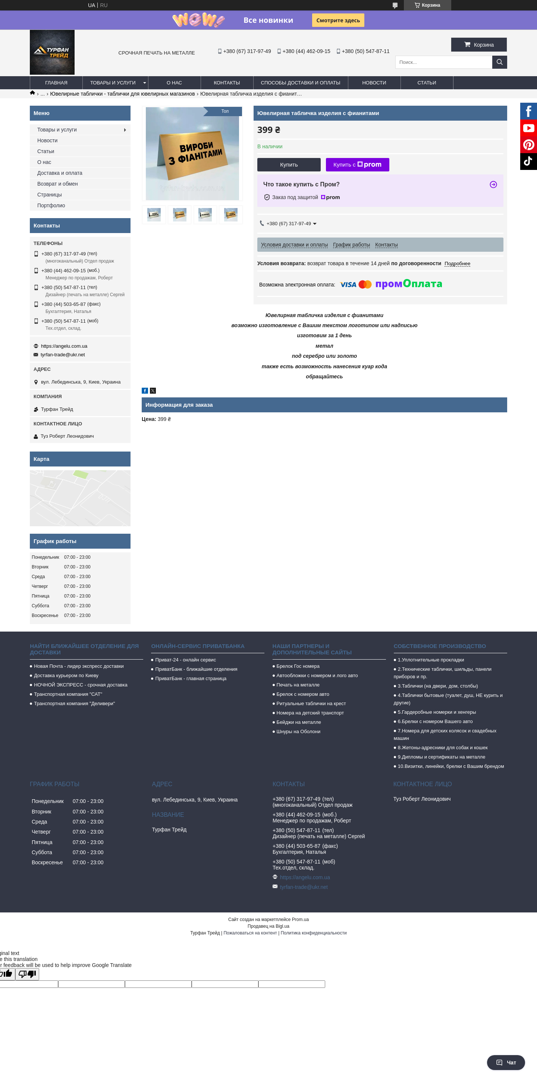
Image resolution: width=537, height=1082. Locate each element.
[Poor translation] (27, 974)
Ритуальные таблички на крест (311, 703)
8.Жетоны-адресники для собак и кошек (443, 747)
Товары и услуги (113, 83)
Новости (374, 83)
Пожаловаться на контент (250, 933)
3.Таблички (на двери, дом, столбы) (438, 686)
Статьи (427, 83)
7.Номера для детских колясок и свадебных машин (445, 734)
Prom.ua (300, 919)
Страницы (49, 195)
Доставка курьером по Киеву (66, 675)
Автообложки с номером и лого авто (317, 675)
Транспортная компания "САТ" (68, 694)
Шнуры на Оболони (299, 731)
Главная (56, 83)
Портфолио (51, 205)
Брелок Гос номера (298, 666)
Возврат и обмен (57, 184)
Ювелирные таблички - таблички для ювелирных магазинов (122, 94)
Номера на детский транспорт (310, 713)
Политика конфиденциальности (314, 933)
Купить (289, 164)
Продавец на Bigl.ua (268, 926)
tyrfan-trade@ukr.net (63, 354)
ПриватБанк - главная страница (190, 678)
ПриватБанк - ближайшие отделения (196, 669)
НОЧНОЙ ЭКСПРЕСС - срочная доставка (80, 685)
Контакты (227, 83)
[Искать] (499, 62)
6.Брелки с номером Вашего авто (435, 721)
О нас (174, 83)
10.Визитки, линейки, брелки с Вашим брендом (451, 766)
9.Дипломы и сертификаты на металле (442, 757)
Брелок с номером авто (303, 694)
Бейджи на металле (299, 722)
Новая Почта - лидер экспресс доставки (79, 666)
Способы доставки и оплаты (300, 83)
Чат (506, 1062)
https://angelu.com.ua (64, 346)
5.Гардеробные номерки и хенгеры (437, 712)
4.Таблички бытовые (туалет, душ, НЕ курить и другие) (448, 699)
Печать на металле (298, 685)
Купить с (357, 164)
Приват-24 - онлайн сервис (185, 660)
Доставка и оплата (59, 173)
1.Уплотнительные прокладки (431, 660)
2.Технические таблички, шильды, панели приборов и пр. (443, 672)
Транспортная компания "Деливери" (74, 703)
